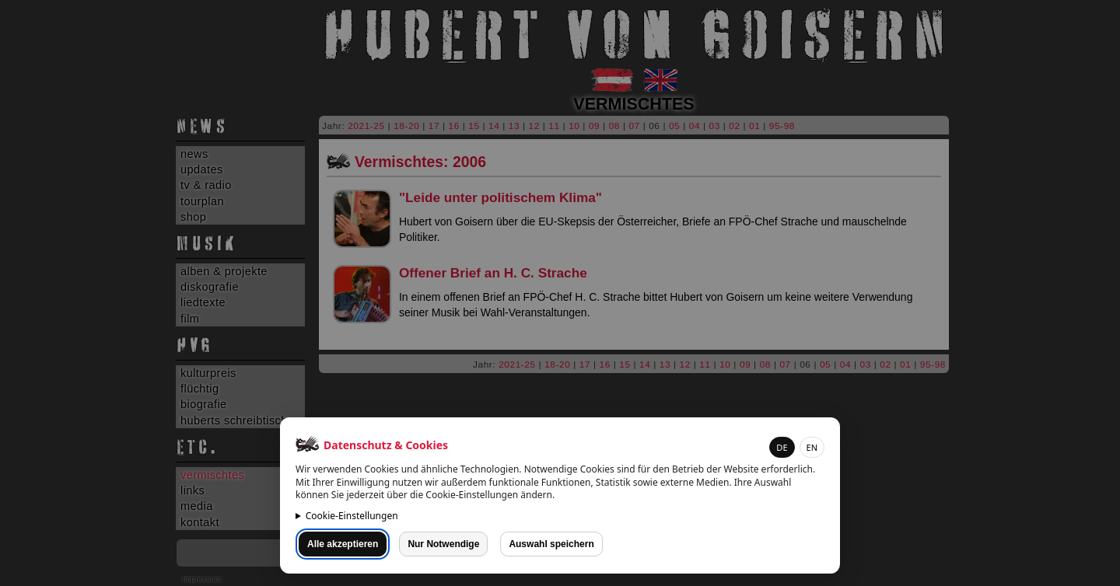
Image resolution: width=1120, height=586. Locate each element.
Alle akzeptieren (342, 544)
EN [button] (812, 447)
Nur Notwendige (443, 544)
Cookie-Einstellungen (352, 515)
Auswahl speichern (551, 544)
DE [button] (781, 447)
